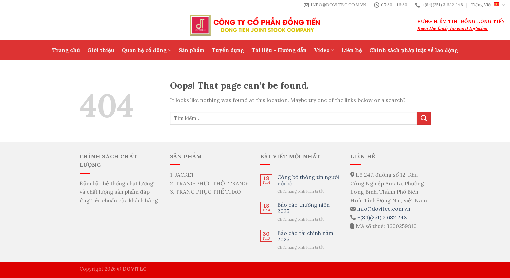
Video (324, 50)
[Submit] (423, 118)
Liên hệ (351, 50)
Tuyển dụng (228, 50)
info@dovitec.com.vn (383, 208)
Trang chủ (66, 50)
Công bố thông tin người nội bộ (308, 180)
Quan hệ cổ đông (146, 50)
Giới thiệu (100, 50)
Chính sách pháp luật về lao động (413, 50)
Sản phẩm (191, 50)
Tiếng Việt (488, 5)
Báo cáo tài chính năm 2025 (305, 236)
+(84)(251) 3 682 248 (382, 217)
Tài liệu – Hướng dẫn (279, 50)
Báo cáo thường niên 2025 (303, 208)
